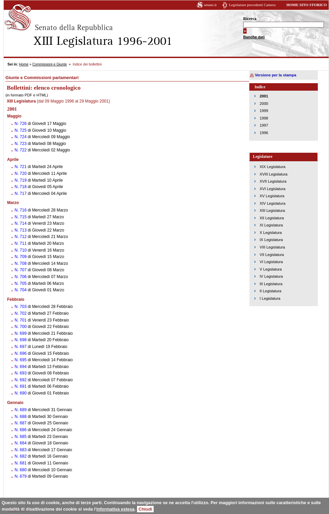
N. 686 (21, 429)
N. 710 (21, 250)
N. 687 (21, 423)
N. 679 (21, 476)
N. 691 (21, 386)
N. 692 (21, 380)
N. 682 (21, 456)
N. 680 (21, 469)
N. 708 (21, 263)
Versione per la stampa (275, 75)
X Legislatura (271, 233)
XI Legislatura (271, 225)
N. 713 (21, 230)
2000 (264, 104)
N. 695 (21, 359)
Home (23, 64)
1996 (264, 133)
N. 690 (21, 393)
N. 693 (21, 373)
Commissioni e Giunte (49, 64)
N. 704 (21, 290)
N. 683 (21, 449)
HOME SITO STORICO (306, 5)
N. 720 (21, 173)
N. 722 (21, 150)
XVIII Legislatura (274, 174)
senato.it (210, 5)
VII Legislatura (272, 255)
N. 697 (21, 346)
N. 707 (21, 270)
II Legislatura (271, 291)
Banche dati (254, 37)
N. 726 (21, 123)
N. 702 (21, 313)
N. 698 (21, 339)
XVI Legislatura (273, 189)
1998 (264, 118)
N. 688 (21, 416)
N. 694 (21, 366)
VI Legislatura (271, 262)
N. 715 (21, 217)
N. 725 (21, 130)
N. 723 (21, 143)
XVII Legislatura (273, 181)
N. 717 (21, 193)
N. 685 (21, 436)
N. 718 (21, 186)
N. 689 (21, 409)
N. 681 (21, 463)
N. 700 (21, 326)
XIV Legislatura (273, 203)
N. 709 (21, 256)
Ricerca (249, 18)
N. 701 (21, 320)
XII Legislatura (272, 218)
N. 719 (21, 180)
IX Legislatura (271, 240)
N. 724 (21, 136)
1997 (264, 125)
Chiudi (145, 509)
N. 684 (21, 443)
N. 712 (21, 236)
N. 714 (21, 223)
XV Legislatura (272, 196)
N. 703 (21, 306)
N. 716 (21, 210)
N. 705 (21, 283)
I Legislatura (270, 298)
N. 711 (21, 243)
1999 (264, 111)
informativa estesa (115, 509)
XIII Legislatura (272, 210)
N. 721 (21, 166)
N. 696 (21, 353)
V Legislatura (271, 269)
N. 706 (21, 276)
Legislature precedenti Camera (252, 5)
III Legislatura (271, 284)
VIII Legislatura (272, 247)
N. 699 (21, 333)
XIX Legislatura (273, 167)
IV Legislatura (271, 276)
